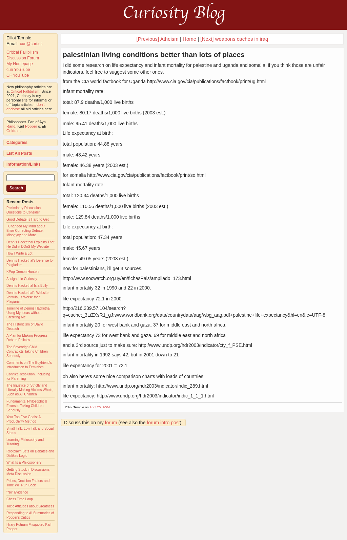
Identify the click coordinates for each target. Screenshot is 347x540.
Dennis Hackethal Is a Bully (27, 285)
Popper (31, 126)
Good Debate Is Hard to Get (27, 219)
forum (111, 422)
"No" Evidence (17, 492)
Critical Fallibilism (22, 52)
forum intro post (163, 422)
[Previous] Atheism (158, 39)
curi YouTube (18, 69)
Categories (16, 142)
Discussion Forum (22, 58)
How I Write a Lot (19, 253)
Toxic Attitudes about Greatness (30, 506)
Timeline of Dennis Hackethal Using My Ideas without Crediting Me (28, 312)
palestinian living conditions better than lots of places (154, 54)
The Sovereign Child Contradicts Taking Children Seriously (27, 351)
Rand (10, 126)
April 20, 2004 (99, 407)
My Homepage (19, 63)
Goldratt (13, 131)
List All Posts (19, 153)
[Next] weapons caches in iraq (234, 39)
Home (189, 39)
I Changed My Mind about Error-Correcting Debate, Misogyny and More (25, 230)
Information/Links (23, 164)
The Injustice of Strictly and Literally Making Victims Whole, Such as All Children (29, 390)
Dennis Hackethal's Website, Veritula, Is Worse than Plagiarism (27, 297)
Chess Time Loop (19, 499)
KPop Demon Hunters (22, 272)
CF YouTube (17, 75)
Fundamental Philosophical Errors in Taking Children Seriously (26, 405)
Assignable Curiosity (21, 279)
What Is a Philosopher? (23, 462)
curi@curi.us (31, 43)
